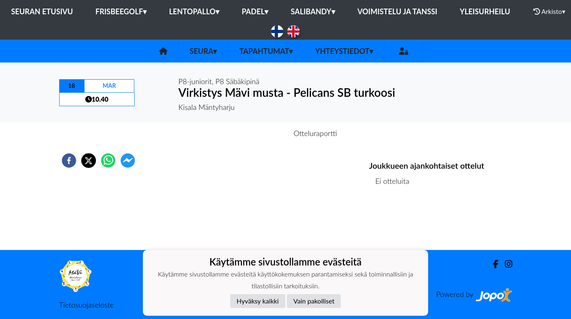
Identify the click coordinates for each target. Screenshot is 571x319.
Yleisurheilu (485, 11)
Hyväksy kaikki (258, 301)
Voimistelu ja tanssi (398, 11)
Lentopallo (194, 11)
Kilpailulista (397, 222)
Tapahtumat (266, 51)
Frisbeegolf (121, 11)
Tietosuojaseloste (86, 304)
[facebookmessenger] (127, 160)
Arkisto (549, 11)
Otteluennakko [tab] (257, 133)
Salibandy (313, 11)
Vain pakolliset (314, 301)
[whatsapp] (108, 160)
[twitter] (88, 160)
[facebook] (69, 160)
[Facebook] (492, 264)
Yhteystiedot (344, 51)
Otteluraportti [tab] (315, 133)
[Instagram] (505, 264)
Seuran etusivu (42, 11)
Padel (255, 11)
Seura (203, 51)
